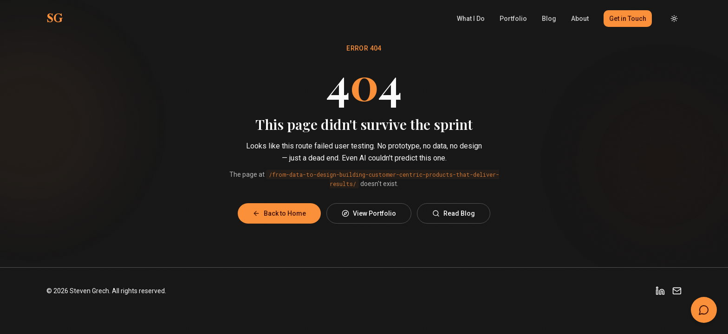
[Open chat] (704, 310)
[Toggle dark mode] (674, 18)
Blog (549, 18)
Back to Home (279, 213)
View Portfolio (369, 213)
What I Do (471, 18)
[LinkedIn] (660, 290)
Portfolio (513, 18)
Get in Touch (627, 18)
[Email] (677, 290)
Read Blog (453, 213)
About (580, 18)
